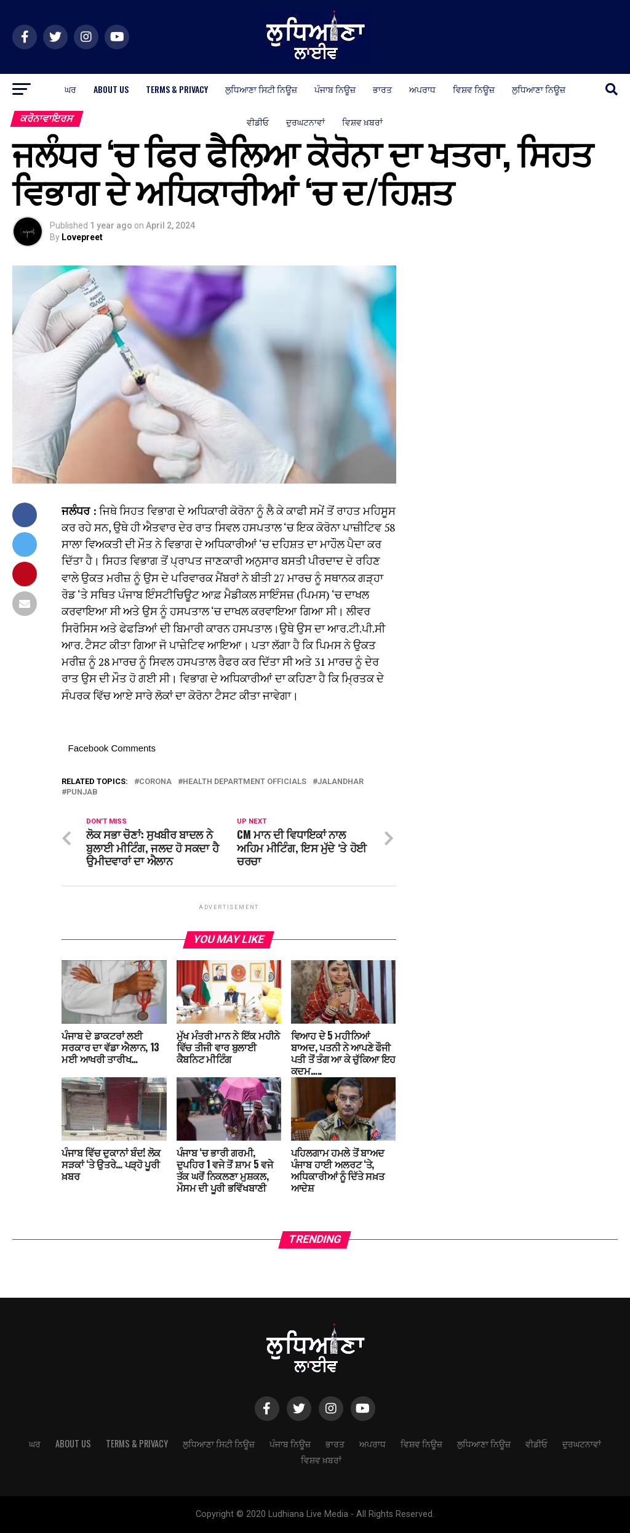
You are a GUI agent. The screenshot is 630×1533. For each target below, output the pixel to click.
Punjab (82, 792)
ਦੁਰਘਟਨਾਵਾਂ (305, 121)
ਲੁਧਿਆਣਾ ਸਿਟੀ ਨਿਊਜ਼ (261, 89)
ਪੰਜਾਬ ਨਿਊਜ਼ (335, 89)
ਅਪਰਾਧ (422, 89)
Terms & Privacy (177, 89)
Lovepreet (82, 237)
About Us (111, 89)
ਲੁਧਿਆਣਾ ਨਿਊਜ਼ (538, 89)
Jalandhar (340, 782)
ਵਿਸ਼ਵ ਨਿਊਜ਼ (474, 89)
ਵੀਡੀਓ (258, 121)
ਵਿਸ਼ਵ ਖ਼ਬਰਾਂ (362, 121)
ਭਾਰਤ (382, 89)
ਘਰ (70, 89)
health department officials (244, 782)
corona (155, 782)
